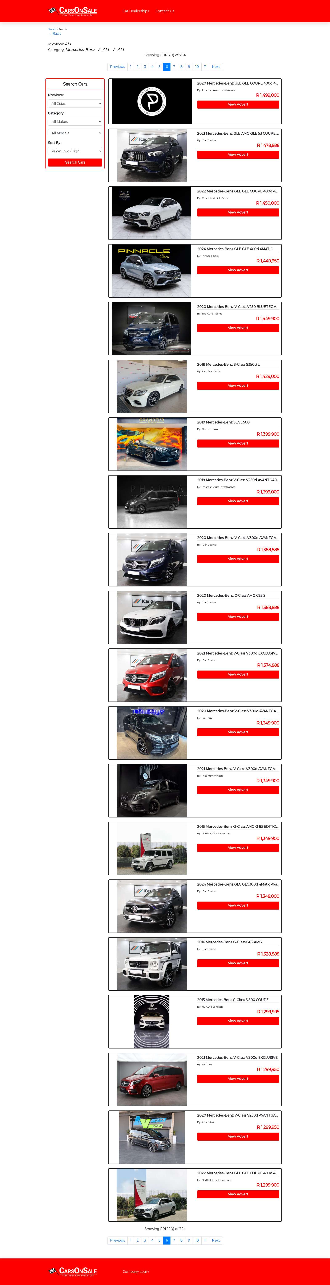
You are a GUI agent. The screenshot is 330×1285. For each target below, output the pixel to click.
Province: (56, 95)
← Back (54, 34)
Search (52, 29)
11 (205, 67)
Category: (56, 113)
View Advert (238, 104)
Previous (117, 67)
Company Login (136, 1272)
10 (197, 67)
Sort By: (54, 143)
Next (216, 67)
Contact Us (165, 11)
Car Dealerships (136, 11)
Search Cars (75, 84)
